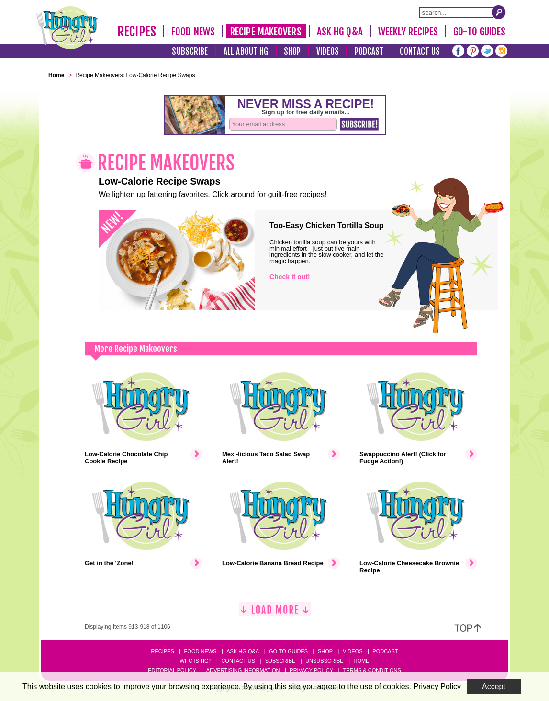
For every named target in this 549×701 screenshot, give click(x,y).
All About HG (246, 51)
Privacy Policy (311, 670)
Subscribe (190, 51)
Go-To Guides (479, 31)
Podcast (369, 51)
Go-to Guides (288, 651)
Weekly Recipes (408, 31)
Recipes (136, 31)
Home (361, 661)
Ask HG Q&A (340, 31)
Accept (493, 686)
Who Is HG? (196, 661)
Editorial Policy (172, 670)
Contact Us (420, 51)
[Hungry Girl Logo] (67, 27)
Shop (292, 51)
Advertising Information (243, 670)
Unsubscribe (324, 661)
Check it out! (289, 277)
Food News (193, 31)
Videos (327, 51)
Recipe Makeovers (266, 31)
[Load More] (275, 613)
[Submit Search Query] (499, 12)
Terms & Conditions (372, 670)
